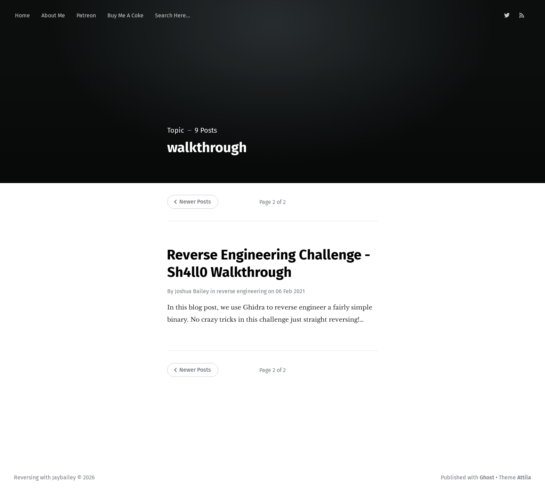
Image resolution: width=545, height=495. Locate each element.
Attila (524, 477)
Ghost (487, 477)
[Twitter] (507, 16)
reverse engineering (242, 291)
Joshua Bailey (192, 291)
